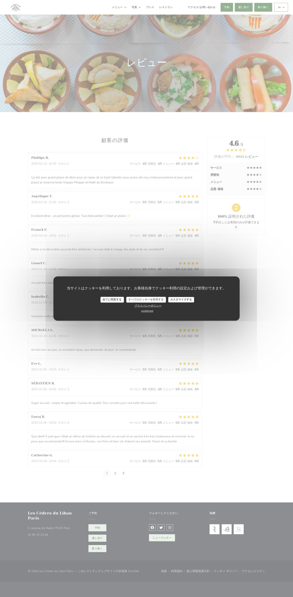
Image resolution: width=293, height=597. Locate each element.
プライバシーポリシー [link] (147, 305)
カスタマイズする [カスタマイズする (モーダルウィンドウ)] (181, 299)
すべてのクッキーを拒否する (146, 299)
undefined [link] (147, 311)
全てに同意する (112, 299)
